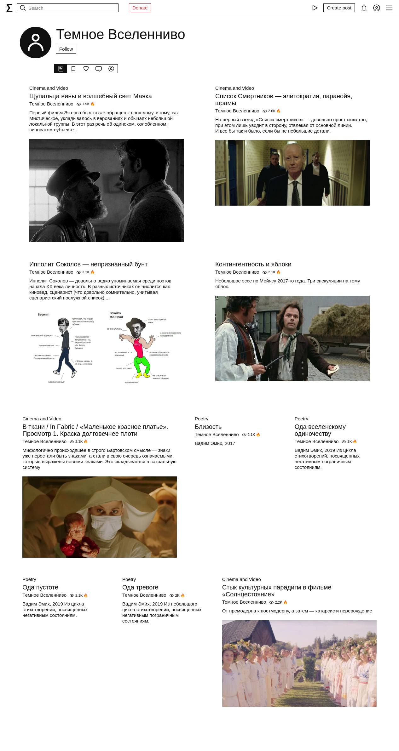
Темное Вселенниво (51, 103)
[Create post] (339, 8)
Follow (66, 49)
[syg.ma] (9, 8)
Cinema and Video (48, 88)
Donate (139, 7)
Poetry (201, 418)
